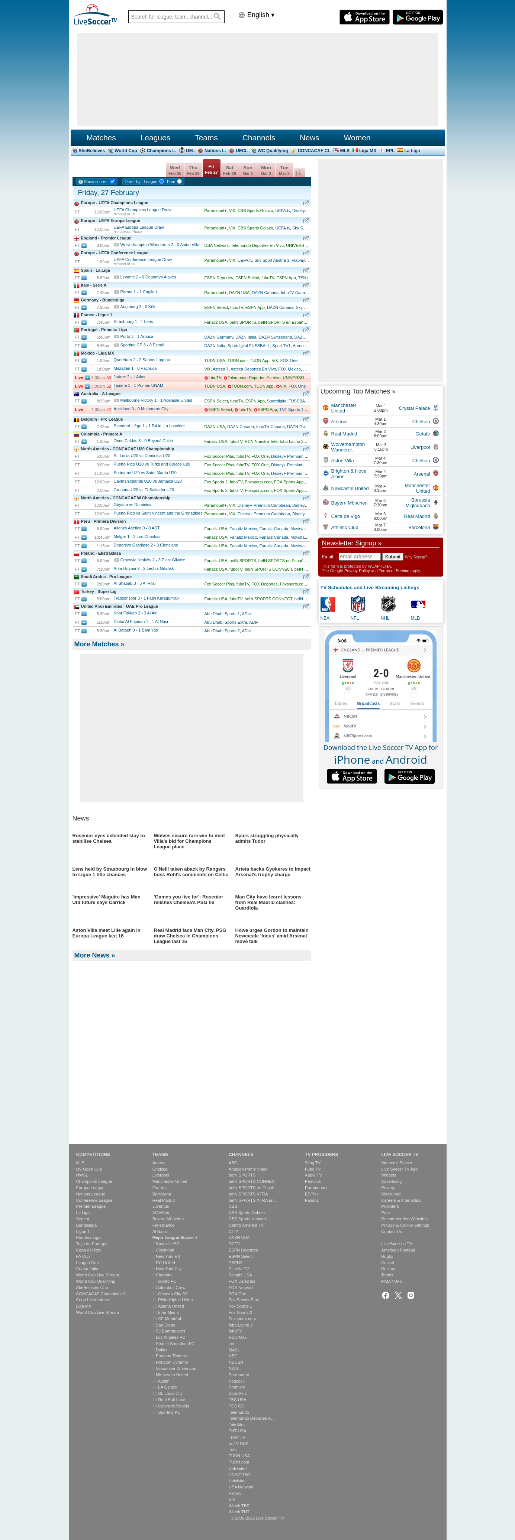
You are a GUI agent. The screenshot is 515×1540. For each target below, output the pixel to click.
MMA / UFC (392, 1281)
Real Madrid (163, 1200)
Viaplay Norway (306, 260)
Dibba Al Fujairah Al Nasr (141, 621)
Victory (235, 1493)
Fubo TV (313, 1169)
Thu (193, 170)
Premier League (91, 1206)
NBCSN (236, 1362)
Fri (211, 169)
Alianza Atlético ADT (137, 528)
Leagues (156, 137)
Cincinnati (165, 1250)
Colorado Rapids (173, 1406)
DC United (165, 1262)
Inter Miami (168, 1312)
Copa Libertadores (93, 1300)
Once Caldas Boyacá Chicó (143, 440)
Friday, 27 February (108, 192)
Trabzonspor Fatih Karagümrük (147, 598)
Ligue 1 (83, 1231)
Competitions (93, 1154)
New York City (169, 1268)
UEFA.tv (282, 210)
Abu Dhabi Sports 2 (221, 631)
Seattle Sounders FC (175, 1343)
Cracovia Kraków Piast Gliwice (152, 560)
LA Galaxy (167, 1387)
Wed (174, 170)
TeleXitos (237, 1424)
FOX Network (241, 1287)
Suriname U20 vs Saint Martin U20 (145, 472)
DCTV (234, 1244)
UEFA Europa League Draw (139, 227)
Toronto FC (166, 1281)
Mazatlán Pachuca (135, 368)
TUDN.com (238, 360)
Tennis (387, 1275)
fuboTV (267, 277)
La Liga (412, 150)
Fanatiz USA (215, 322)
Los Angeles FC (170, 1337)
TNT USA (238, 1431)
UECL (242, 150)
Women (357, 137)
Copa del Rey (89, 1250)
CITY (233, 1231)
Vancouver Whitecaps (176, 1368)
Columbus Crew (171, 1287)
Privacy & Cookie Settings (405, 1225)
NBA (325, 618)
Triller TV (237, 1437)
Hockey (388, 1268)
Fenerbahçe (163, 1225)
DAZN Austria (306, 337)
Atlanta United (171, 1306)
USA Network (216, 245)
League (151, 181)
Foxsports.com (258, 482)
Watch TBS (239, 1506)
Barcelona (161, 1194)
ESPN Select (247, 277)
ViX (232, 210)
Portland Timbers (171, 1356)
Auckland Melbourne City (141, 409)
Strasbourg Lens (133, 321)
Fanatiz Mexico (243, 528)
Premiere (237, 1387)
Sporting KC (169, 1412)
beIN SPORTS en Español (282, 322)
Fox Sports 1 (240, 1306)
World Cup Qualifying (96, 1281)
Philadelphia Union (175, 1300)
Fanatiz (312, 1200)
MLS (345, 150)
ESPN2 (235, 1262)
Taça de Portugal (91, 1244)
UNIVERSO (296, 245)
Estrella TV (239, 1268)
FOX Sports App (288, 482)
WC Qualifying (273, 150)
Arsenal (159, 1163)
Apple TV (313, 1175)
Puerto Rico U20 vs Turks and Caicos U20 (152, 464)
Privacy (388, 1187)
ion (231, 1343)
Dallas (161, 1350)
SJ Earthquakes (170, 1331)
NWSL (82, 1175)
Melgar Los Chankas (137, 536)
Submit (392, 556)
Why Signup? (416, 557)
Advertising (391, 1181)
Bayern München (168, 1219)
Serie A (83, 1219)
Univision (237, 1480)
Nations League (90, 1194)
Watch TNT (239, 1512)
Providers (390, 1206)
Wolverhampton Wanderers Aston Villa (160, 244)
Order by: (133, 181)
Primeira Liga (88, 1237)
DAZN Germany (218, 337)
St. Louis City (170, 1393)
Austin (164, 1381)
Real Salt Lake (171, 1399)
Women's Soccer (396, 1163)
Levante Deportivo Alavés (148, 277)
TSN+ (303, 277)
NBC (233, 1356)
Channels (259, 137)
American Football (398, 1250)
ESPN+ (312, 1194)
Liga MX (367, 150)
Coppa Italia (87, 1268)
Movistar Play (302, 528)
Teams (206, 137)
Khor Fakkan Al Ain (136, 613)
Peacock (237, 1381)
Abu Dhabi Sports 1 (221, 613)
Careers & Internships (401, 1200)
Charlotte (164, 1275)
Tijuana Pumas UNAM (139, 385)
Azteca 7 (221, 369)
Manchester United (169, 1181)
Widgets (388, 1175)
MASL (234, 1350)
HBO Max (238, 1337)
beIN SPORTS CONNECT (268, 569)
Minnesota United (172, 1375)
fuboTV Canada (295, 292)
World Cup (126, 150)
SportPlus (238, 1393)
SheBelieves (92, 150)
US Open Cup (89, 1169)
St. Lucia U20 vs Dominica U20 (142, 455)
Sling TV (313, 1163)
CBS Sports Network (248, 1219)
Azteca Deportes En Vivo (253, 369)
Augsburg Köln (138, 306)
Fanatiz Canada (273, 528)
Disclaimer (390, 1194)
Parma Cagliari (138, 292)
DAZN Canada (265, 292)
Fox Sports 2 (215, 482)
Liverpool (160, 1175)
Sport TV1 (281, 345)
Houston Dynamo (172, 1362)
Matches (101, 137)
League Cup (87, 1262)
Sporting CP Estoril (142, 345)
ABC (233, 1163)
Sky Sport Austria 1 (272, 260)
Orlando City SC (173, 1294)
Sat (229, 170)
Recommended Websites (404, 1219)
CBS (233, 1206)
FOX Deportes (264, 584)
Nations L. (215, 150)
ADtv (246, 613)
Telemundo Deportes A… (252, 1418)
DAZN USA (239, 292)
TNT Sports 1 (291, 409)
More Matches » (99, 644)
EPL (390, 150)
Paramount (239, 1375)
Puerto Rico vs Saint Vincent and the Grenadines (158, 513)
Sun (247, 170)
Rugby (387, 1256)
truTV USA (238, 1443)
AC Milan (160, 1212)
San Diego (165, 1325)
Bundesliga (86, 1225)
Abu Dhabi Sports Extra (225, 622)
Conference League (94, 1200)
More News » (94, 1123)
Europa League (90, 1187)
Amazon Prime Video (248, 1169)
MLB (415, 618)
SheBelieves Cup (92, 1287)
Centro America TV (246, 1225)
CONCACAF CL (314, 150)
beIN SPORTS (242, 322)
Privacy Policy (357, 570)
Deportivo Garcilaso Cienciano (146, 545)
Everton (159, 1187)
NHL (385, 618)
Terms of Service (394, 570)
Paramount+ (215, 210)
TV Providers (321, 1154)
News (309, 137)
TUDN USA (214, 360)
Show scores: (96, 181)
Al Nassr (160, 1231)
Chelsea (160, 1169)
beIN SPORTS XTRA (248, 1194)
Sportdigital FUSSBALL (249, 345)
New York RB (168, 1256)
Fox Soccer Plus (219, 456)
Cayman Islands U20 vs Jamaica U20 (148, 481)
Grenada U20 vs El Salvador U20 (144, 489)
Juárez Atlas (129, 377)
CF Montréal (169, 1318)
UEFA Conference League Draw (143, 259)
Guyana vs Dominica (133, 504)
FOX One (288, 360)
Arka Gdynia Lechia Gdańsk (144, 568)
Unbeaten (238, 1468)
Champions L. (161, 150)
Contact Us (391, 1231)
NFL (355, 618)
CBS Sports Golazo (255, 210)
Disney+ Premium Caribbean (297, 456)
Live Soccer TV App (399, 1169)
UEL (190, 150)
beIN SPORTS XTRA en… (253, 1200)
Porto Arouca (137, 336)
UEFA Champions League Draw (142, 210)
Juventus (160, 1206)
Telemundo (239, 1412)
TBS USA (238, 1399)
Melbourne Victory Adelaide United (156, 400)
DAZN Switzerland (275, 337)
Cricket (387, 1262)
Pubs (386, 1212)
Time (170, 181)
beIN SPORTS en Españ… (254, 1187)
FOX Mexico (289, 369)
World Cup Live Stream (97, 1275)
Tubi (232, 1449)
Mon (266, 170)
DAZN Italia (245, 337)
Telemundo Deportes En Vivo (257, 245)
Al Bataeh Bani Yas (136, 630)
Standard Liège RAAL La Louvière (149, 426)
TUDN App (260, 360)
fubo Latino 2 (292, 441)
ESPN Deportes (218, 277)
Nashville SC (168, 1244)
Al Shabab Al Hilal (135, 583)
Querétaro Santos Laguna (142, 360)
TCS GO (237, 1406)
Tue (284, 170)
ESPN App (286, 277)
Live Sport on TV (396, 1244)
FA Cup (83, 1256)
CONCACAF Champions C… (103, 1294)
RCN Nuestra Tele (261, 441)
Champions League (94, 1181)
